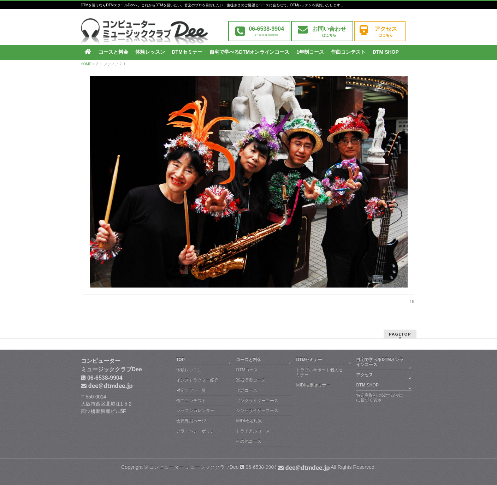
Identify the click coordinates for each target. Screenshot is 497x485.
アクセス (364, 374)
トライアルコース (253, 430)
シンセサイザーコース (257, 410)
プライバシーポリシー (197, 430)
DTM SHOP (367, 385)
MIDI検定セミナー (313, 385)
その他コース (248, 441)
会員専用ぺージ (191, 420)
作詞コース (246, 390)
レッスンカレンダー (195, 410)
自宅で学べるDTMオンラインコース (379, 362)
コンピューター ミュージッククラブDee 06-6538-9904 (239, 467)
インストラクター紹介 (197, 380)
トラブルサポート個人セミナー (319, 372)
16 (411, 301)
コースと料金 (248, 359)
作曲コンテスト (191, 400)
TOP (180, 359)
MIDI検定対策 (249, 420)
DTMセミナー (309, 359)
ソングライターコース (257, 400)
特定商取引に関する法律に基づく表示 (379, 398)
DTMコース (247, 369)
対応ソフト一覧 (191, 390)
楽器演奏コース (251, 380)
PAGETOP (400, 334)
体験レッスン (189, 369)
